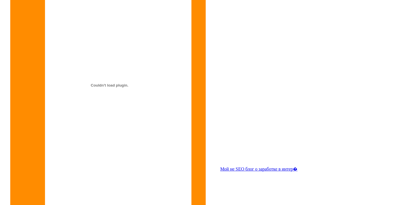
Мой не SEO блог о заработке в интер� (258, 169)
